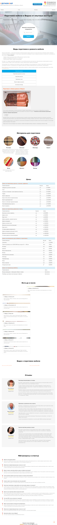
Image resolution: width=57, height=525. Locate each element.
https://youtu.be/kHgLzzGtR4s (35, 354)
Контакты (36, 9)
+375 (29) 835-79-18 (50, 2)
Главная (2, 9)
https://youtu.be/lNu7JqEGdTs (7, 354)
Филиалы (53, 9)
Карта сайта (22, 523)
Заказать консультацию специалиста (28, 28)
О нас (19, 9)
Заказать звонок (36, 4)
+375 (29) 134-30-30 (50, 4)
